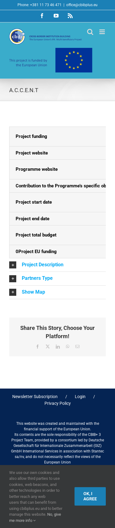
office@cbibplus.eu (82, 5)
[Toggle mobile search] (90, 32)
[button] (57, 265)
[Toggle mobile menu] (102, 32)
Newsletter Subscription (35, 396)
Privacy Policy (57, 403)
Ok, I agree (90, 496)
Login (80, 396)
